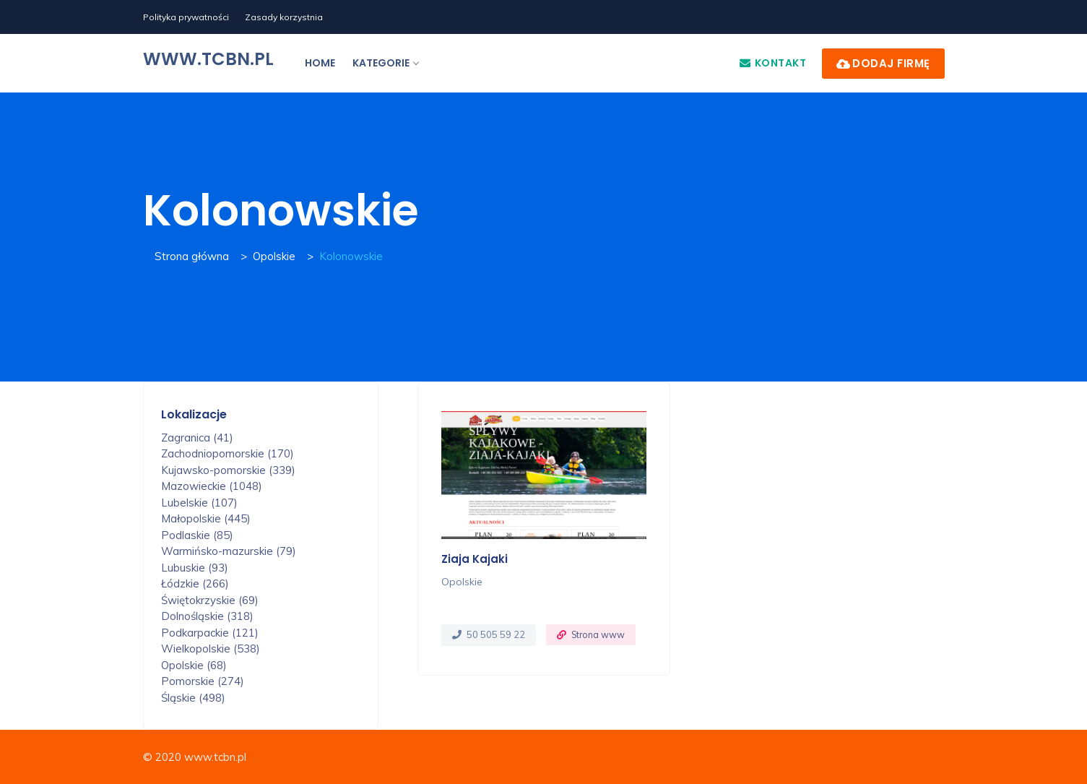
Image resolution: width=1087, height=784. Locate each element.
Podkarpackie (210, 632)
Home (320, 63)
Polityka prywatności (186, 17)
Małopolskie (206, 518)
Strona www (598, 634)
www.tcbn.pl (208, 59)
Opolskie (274, 256)
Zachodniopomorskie (227, 453)
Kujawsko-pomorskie (228, 470)
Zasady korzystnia (284, 17)
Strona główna (192, 256)
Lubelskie (199, 502)
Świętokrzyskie (210, 600)
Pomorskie (202, 681)
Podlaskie (197, 535)
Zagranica (197, 437)
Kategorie (385, 63)
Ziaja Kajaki (474, 559)
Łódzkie (195, 583)
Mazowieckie (211, 486)
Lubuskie (194, 567)
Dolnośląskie (207, 616)
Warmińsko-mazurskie (228, 551)
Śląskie (193, 698)
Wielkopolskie (210, 648)
